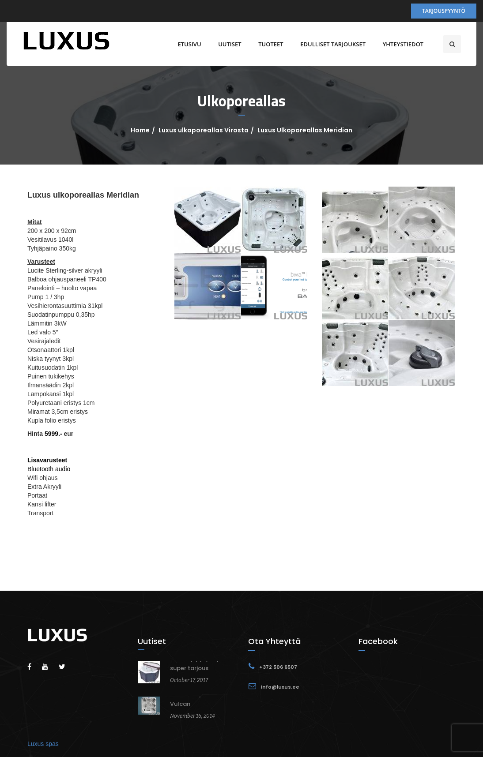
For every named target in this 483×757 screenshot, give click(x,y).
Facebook (378, 641)
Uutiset (227, 44)
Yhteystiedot (400, 44)
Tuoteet (268, 44)
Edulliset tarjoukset (330, 44)
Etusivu (187, 44)
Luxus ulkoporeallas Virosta (203, 130)
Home (140, 130)
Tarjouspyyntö (443, 11)
